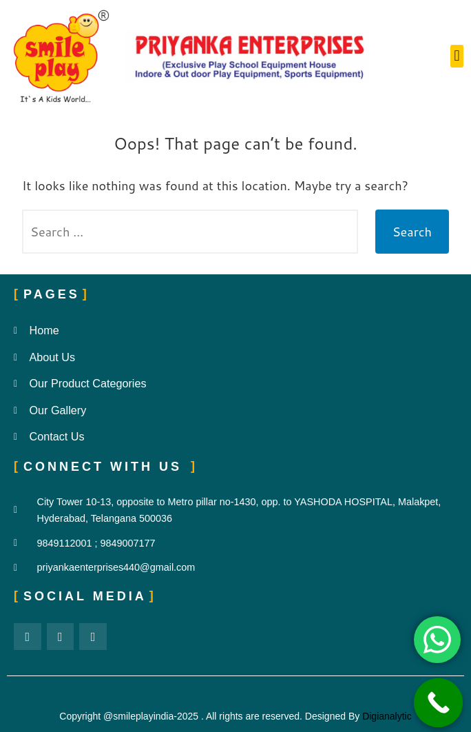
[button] (456, 56)
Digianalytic (387, 716)
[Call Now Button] (438, 703)
